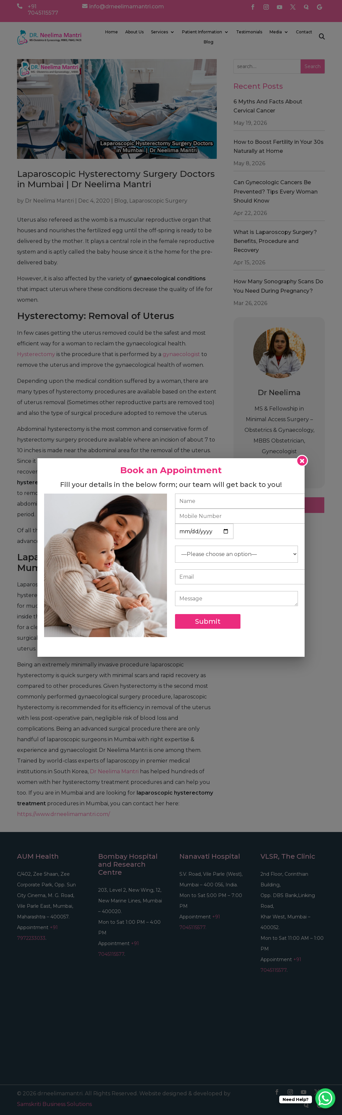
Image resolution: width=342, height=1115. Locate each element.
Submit (207, 621)
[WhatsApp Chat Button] (325, 1098)
